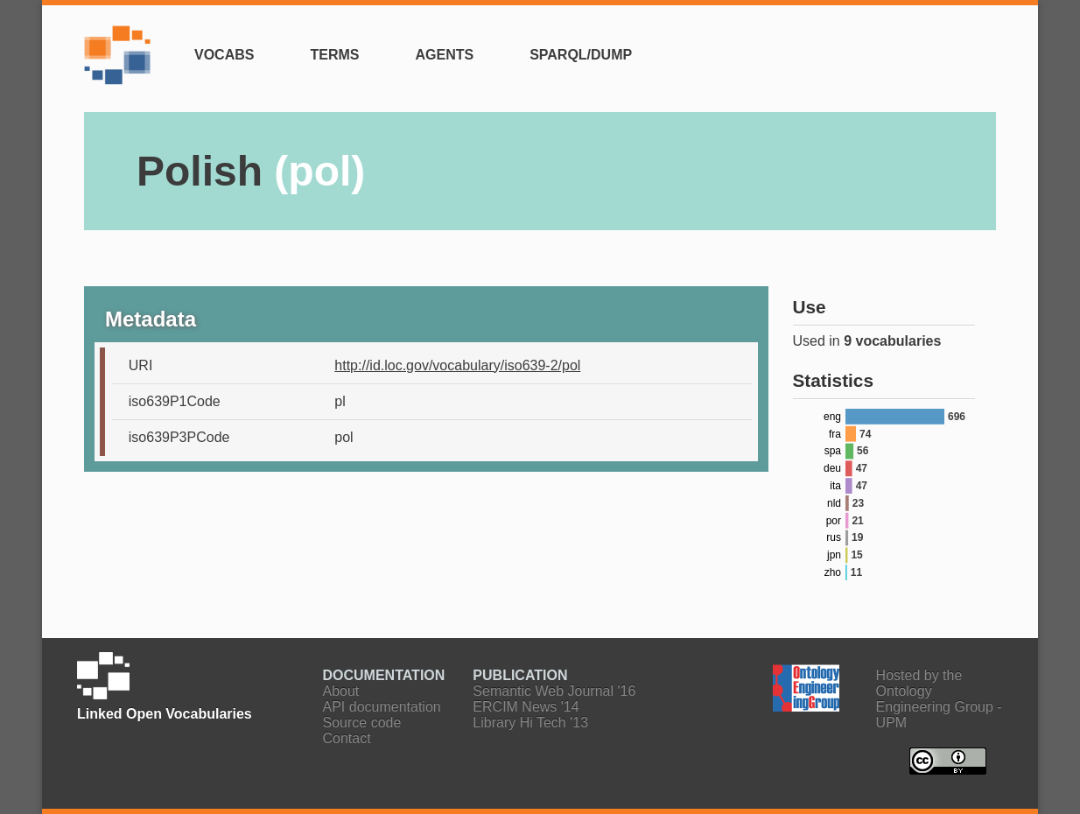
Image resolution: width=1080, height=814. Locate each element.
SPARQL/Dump (580, 54)
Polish (251, 171)
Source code (362, 722)
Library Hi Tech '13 (530, 722)
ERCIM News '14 (526, 706)
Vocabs (224, 54)
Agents (444, 54)
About (341, 691)
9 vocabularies (892, 340)
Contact (347, 738)
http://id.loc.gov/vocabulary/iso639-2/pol (457, 365)
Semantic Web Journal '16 (554, 691)
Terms (334, 54)
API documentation (382, 706)
